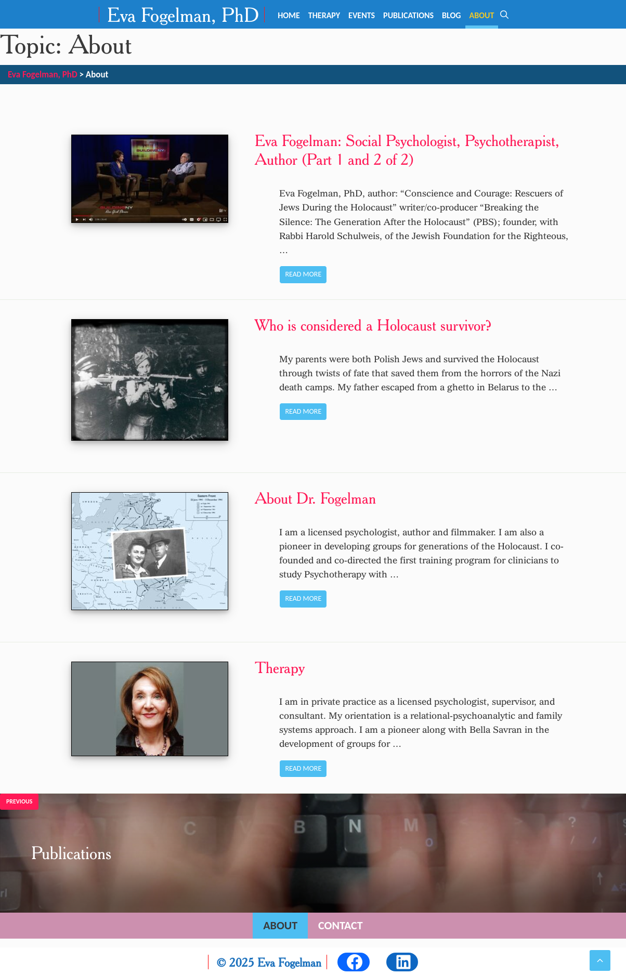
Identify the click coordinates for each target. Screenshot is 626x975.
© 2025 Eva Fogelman (268, 960)
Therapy (324, 15)
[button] (600, 960)
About (482, 15)
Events (361, 15)
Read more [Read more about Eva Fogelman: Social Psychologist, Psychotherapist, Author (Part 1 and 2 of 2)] (302, 274)
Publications (408, 15)
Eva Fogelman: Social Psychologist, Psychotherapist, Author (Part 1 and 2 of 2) (406, 149)
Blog (451, 15)
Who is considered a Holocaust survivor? (372, 324)
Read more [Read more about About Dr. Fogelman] (302, 598)
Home (289, 15)
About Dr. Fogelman (314, 497)
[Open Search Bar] (504, 15)
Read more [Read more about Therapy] (302, 766)
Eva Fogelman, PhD (183, 14)
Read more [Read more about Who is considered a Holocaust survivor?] (302, 411)
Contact (340, 924)
